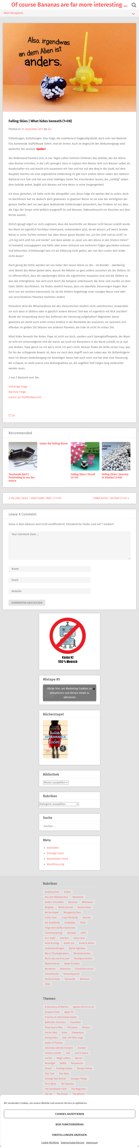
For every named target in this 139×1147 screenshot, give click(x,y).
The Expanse (67, 1083)
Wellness (85, 979)
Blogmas (49, 907)
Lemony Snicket (53, 1053)
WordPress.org (55, 864)
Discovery (72, 1027)
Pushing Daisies (64, 1068)
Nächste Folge (17, 392)
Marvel (78, 1058)
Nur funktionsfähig (70, 1124)
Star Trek (49, 1073)
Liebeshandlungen (54, 948)
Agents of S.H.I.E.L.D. (83, 1007)
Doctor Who (51, 1032)
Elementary (78, 1032)
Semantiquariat (71, 974)
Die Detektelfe (52, 922)
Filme (83, 922)
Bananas (72, 902)
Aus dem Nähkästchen (56, 897)
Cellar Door (51, 917)
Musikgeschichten (83, 958)
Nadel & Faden (72, 963)
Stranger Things (79, 1078)
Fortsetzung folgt (53, 933)
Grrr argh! (50, 938)
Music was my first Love (57, 958)
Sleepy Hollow (84, 1068)
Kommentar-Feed (57, 858)
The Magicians (78, 1089)
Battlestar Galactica (55, 1022)
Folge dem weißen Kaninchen (60, 927)
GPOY (83, 933)
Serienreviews (52, 979)
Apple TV (68, 1012)
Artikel (67, 892)
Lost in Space (81, 1053)
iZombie (82, 1048)
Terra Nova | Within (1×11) (111, 498)
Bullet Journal (65, 907)
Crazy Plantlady (70, 917)
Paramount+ (77, 1063)
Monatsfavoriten (82, 953)
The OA (48, 1094)
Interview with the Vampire (59, 1048)
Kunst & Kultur (86, 943)
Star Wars (64, 1073)
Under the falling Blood (54, 443)
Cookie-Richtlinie (50, 1142)
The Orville (62, 1094)
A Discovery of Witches (56, 1007)
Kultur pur (69, 943)
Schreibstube (52, 974)
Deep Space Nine (54, 1027)
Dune (64, 1032)
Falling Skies (51, 1037)
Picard (48, 1068)
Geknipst (71, 933)
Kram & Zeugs (52, 943)
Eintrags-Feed (55, 853)
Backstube (78, 897)
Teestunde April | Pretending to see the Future (22, 477)
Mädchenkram (52, 963)
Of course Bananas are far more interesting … (69, 4)
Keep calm (79, 938)
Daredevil (75, 1022)
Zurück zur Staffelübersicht (25, 397)
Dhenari (87, 917)
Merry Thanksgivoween (57, 953)
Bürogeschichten (72, 912)
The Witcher (79, 1094)
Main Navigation (69, 14)
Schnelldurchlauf (84, 968)
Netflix (63, 1063)
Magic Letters (64, 1058)
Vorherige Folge (18, 386)
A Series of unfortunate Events (61, 1017)
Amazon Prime (52, 1012)
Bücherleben (84, 907)
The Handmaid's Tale (56, 1089)
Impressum (92, 1142)
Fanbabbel (69, 922)
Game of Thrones (54, 1042)
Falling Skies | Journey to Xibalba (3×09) (115, 476)
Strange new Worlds (55, 1078)
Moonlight (50, 1063)
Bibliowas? (87, 902)
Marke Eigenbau (77, 948)
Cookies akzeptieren (69, 1114)
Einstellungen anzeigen (69, 1135)
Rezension (65, 968)
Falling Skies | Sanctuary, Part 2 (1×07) (35, 498)
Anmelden (53, 847)
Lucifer (48, 1058)
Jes (50, 129)
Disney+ (86, 1027)
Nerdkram (50, 968)
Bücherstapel (52, 912)
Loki (68, 1053)
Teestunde (69, 979)
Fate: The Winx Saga (72, 1037)
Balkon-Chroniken (54, 902)
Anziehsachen (52, 892)
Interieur (64, 938)
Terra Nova (50, 1083)
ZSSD (47, 984)
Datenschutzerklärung (72, 1142)
